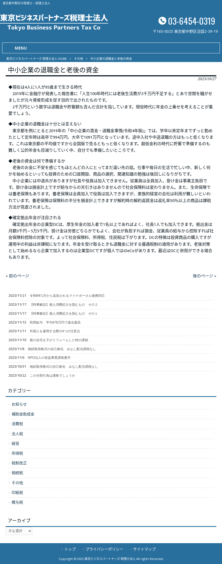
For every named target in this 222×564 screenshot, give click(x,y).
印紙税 (17, 492)
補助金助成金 (23, 414)
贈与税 (17, 502)
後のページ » (204, 275)
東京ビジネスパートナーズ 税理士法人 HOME (36, 59)
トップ (70, 549)
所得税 (17, 453)
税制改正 (19, 463)
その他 (78, 59)
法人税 (17, 434)
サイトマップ (144, 549)
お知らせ (19, 404)
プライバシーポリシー (104, 549)
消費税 (17, 424)
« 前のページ (17, 275)
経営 (15, 443)
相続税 (17, 473)
